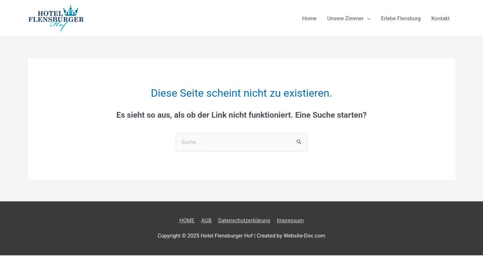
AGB (206, 220)
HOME (187, 220)
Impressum (290, 220)
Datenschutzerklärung (244, 220)
